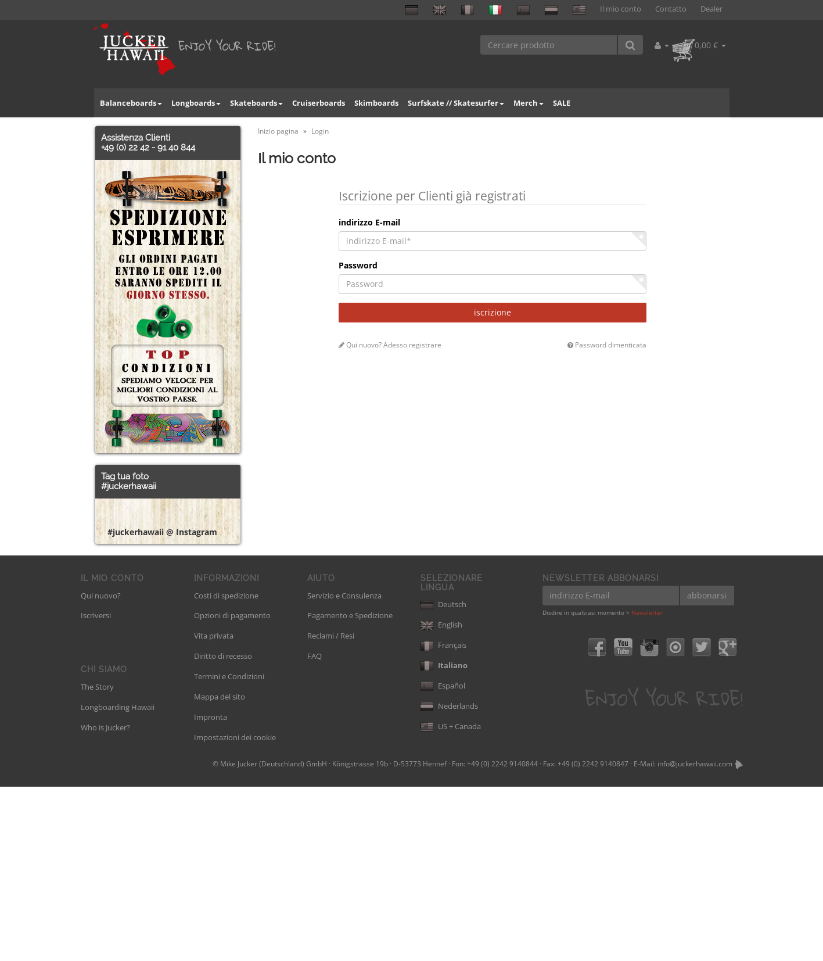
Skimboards (376, 103)
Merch (528, 103)
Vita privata (213, 810)
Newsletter (647, 787)
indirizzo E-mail (369, 222)
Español (443, 860)
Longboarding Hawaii (117, 881)
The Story (97, 861)
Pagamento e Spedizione (350, 789)
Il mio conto (620, 9)
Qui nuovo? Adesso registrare (390, 344)
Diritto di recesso (223, 830)
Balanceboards (131, 103)
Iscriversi (96, 789)
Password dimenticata (606, 344)
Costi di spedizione (226, 770)
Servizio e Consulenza (344, 770)
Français (443, 819)
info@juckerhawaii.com (694, 938)
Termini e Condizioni (229, 850)
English (441, 799)
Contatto (671, 9)
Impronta (210, 891)
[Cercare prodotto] (549, 45)
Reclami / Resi (330, 810)
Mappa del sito (219, 871)
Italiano (444, 839)
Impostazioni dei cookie (235, 911)
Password (358, 265)
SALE (561, 103)
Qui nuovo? (101, 770)
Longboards (196, 103)
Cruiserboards (318, 103)
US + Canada (451, 900)
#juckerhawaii (128, 486)
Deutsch (443, 778)
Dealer (711, 9)
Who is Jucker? (105, 902)
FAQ (314, 830)
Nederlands (449, 880)
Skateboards (256, 103)
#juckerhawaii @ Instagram (162, 706)
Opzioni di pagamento (232, 789)
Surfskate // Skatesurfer (456, 103)
